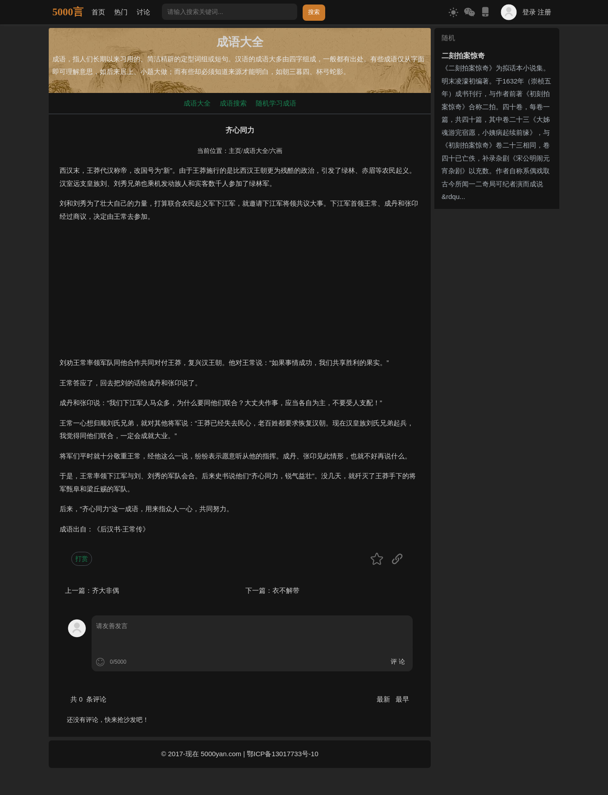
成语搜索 (233, 103)
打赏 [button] (81, 558)
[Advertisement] (240, 293)
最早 (402, 699)
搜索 (314, 12)
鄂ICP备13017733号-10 (282, 754)
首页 (98, 12)
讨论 (143, 12)
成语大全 (197, 103)
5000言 (67, 12)
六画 (276, 151)
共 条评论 (88, 699)
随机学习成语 (276, 103)
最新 (384, 699)
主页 (235, 151)
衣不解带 (285, 590)
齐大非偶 (105, 590)
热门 (121, 12)
